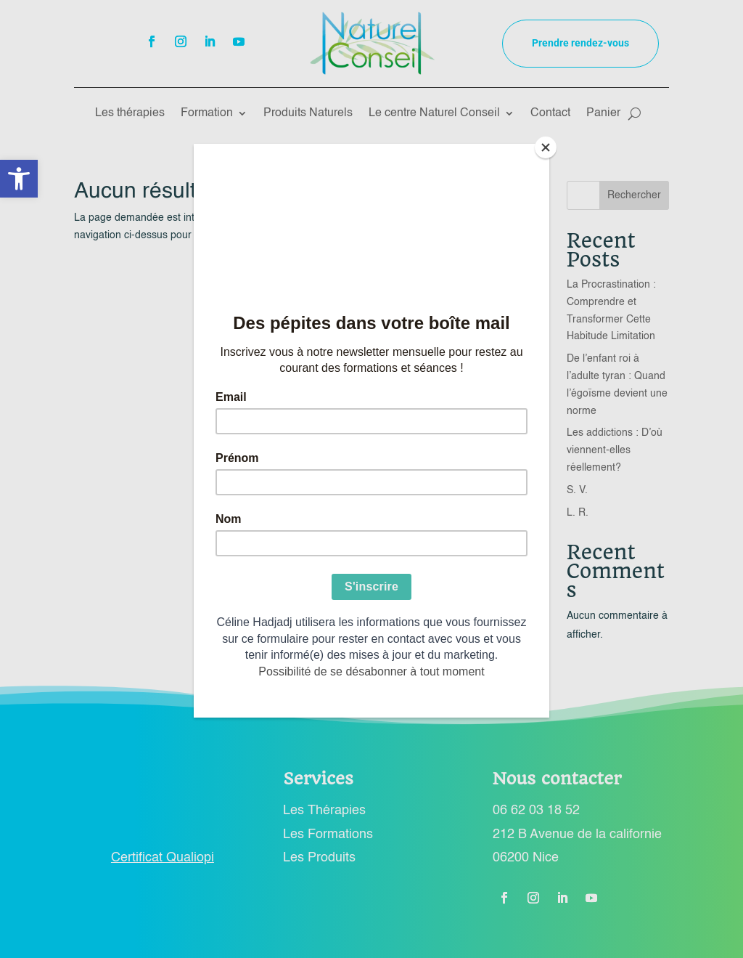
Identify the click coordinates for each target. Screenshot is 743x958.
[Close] (546, 147)
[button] (19, 179)
